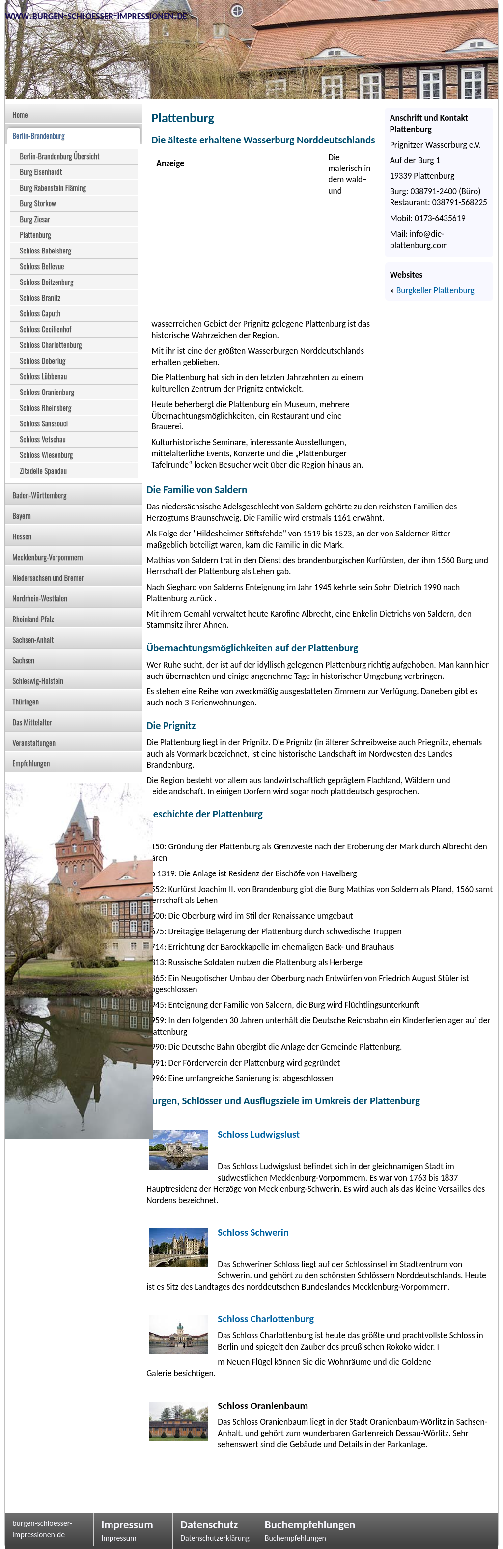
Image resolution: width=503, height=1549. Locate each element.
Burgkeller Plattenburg (435, 290)
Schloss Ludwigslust (259, 1134)
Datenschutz (209, 1524)
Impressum (127, 1524)
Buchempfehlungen (301, 1524)
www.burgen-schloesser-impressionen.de (96, 15)
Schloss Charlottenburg (266, 1318)
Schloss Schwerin (253, 1232)
